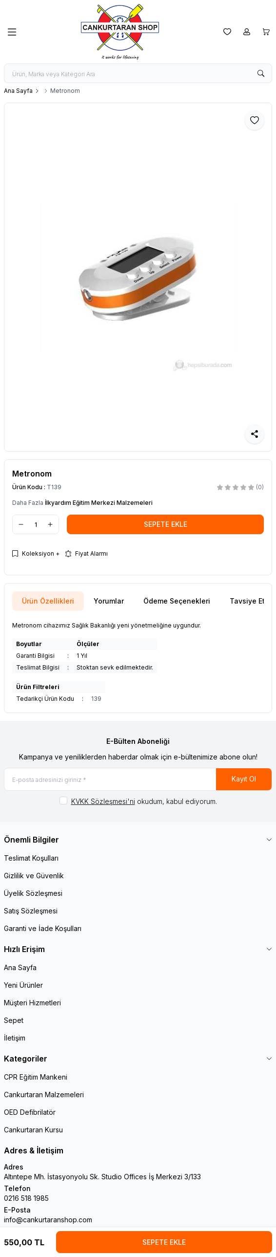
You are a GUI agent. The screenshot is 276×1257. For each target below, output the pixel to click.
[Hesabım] (247, 32)
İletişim (14, 1038)
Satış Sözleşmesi (31, 911)
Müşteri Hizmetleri (32, 1002)
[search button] (261, 73)
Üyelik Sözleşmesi (33, 893)
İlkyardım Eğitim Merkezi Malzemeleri (99, 502)
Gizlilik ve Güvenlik (34, 875)
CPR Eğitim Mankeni (35, 1077)
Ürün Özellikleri (48, 601)
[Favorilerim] (227, 32)
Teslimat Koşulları (31, 858)
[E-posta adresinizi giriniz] (138, 779)
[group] (138, 277)
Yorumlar (109, 601)
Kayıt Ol (244, 779)
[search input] (138, 73)
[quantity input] (36, 524)
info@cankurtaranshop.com (48, 1219)
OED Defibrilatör (30, 1112)
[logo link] (120, 32)
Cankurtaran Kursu (33, 1130)
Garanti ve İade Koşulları (42, 928)
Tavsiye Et (247, 601)
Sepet (13, 1020)
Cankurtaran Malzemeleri (44, 1094)
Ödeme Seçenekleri (176, 601)
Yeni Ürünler (23, 985)
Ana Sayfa (18, 90)
